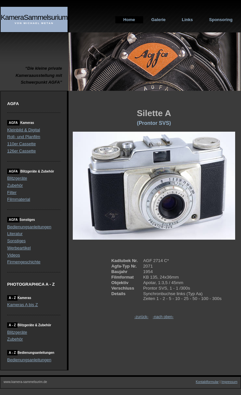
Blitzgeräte (17, 178)
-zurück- (141, 317)
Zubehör (15, 185)
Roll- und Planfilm (23, 136)
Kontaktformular (207, 382)
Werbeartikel (19, 247)
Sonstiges (16, 240)
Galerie (158, 19)
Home (129, 19)
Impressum (229, 382)
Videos (13, 255)
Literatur (15, 233)
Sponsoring (221, 19)
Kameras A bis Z (22, 304)
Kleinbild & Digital (23, 129)
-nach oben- (163, 317)
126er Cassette (21, 151)
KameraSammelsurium (34, 17)
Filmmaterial (18, 199)
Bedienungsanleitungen (29, 226)
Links (187, 19)
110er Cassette (21, 143)
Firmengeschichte (24, 261)
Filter (12, 192)
